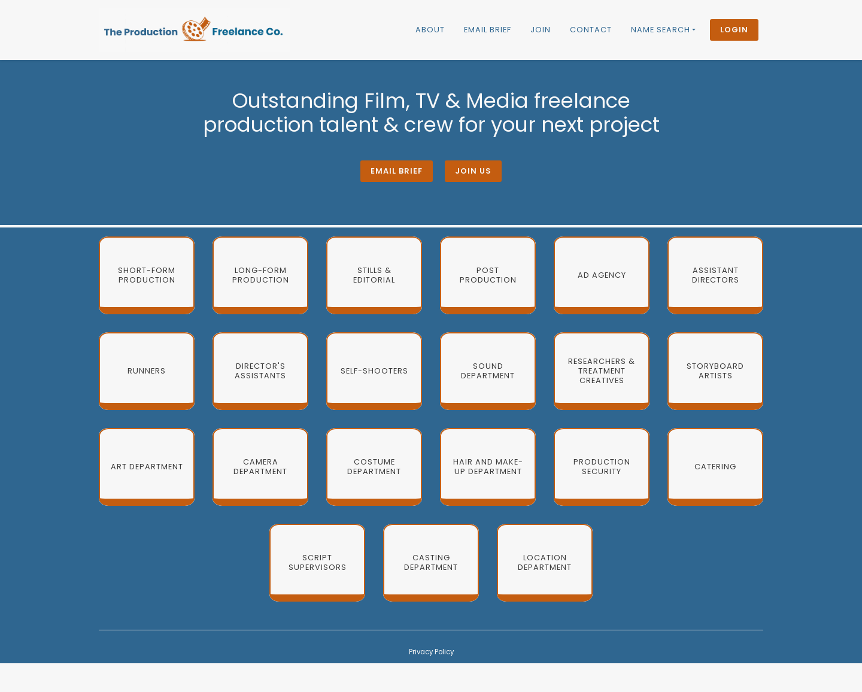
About (430, 30)
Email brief (487, 30)
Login (734, 30)
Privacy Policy (431, 652)
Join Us (473, 171)
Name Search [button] (660, 30)
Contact (591, 30)
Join (540, 30)
